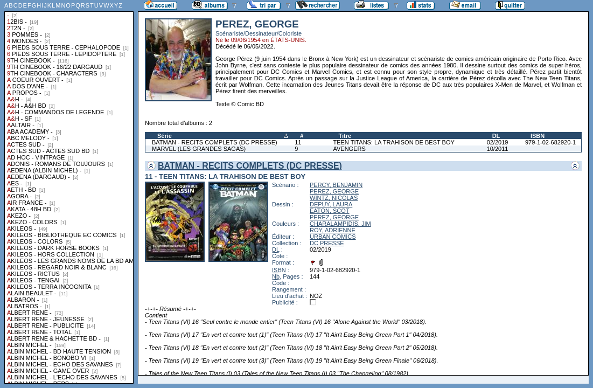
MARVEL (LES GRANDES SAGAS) (199, 149)
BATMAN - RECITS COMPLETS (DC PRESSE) (214, 142)
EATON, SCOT (330, 210)
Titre (344, 136)
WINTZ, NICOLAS (334, 198)
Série (164, 136)
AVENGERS (349, 149)
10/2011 (497, 149)
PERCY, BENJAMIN (336, 185)
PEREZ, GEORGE (334, 191)
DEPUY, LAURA (331, 204)
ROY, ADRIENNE (332, 230)
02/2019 (497, 142)
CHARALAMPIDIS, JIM (340, 223)
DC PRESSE (327, 243)
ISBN (538, 136)
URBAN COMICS (333, 236)
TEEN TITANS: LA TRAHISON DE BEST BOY (393, 142)
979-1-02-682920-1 (550, 142)
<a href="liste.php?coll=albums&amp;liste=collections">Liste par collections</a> (69, 192)
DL (496, 136)
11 (298, 142)
